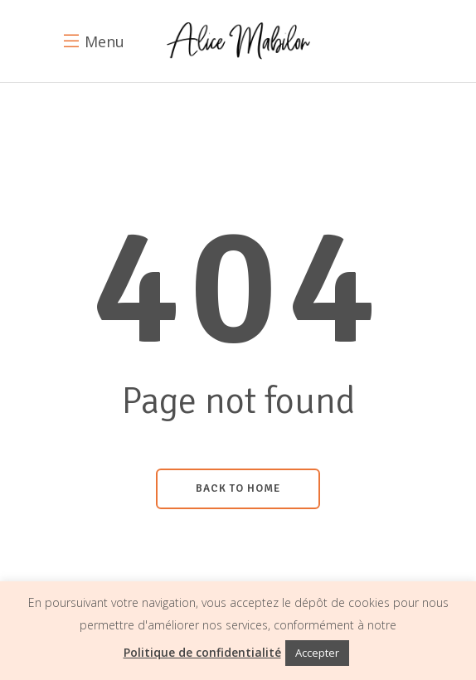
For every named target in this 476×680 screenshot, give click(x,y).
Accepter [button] (317, 652)
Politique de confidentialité (202, 652)
